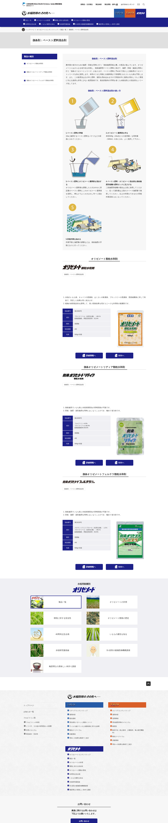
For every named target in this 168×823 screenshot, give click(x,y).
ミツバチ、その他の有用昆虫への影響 (39, 677)
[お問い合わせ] (138, 4)
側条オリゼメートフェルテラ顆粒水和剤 (40, 80)
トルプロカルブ (30, 801)
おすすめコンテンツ (127, 4)
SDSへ (121, 339)
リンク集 (134, 793)
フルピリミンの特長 (33, 674)
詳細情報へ (91, 339)
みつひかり (105, 801)
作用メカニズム (31, 681)
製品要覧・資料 (110, 4)
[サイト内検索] (143, 4)
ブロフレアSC (30, 793)
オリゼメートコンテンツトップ (47, 29)
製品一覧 (63, 29)
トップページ (29, 29)
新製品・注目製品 (87, 4)
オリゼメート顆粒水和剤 (35, 63)
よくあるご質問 (136, 789)
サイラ (27, 797)
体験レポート (106, 797)
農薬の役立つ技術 (108, 793)
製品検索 (99, 4)
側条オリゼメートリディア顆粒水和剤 (39, 72)
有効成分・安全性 (32, 685)
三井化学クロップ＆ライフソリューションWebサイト (45, 808)
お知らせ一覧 (29, 663)
